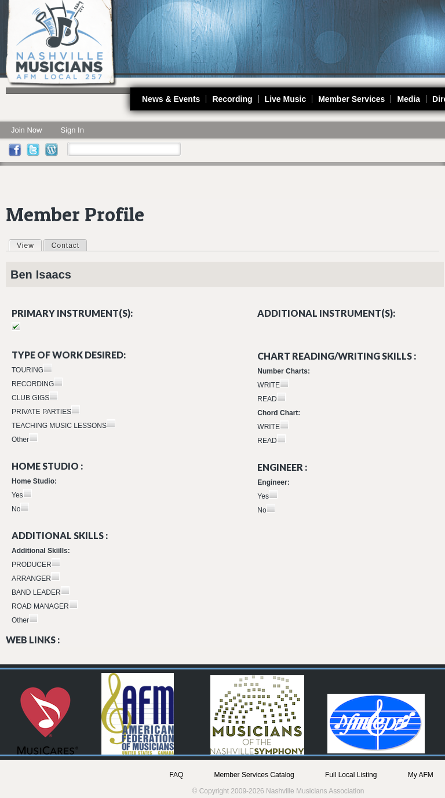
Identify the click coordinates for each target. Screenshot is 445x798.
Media (408, 99)
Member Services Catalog (254, 775)
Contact (65, 245)
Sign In (71, 130)
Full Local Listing (351, 775)
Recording (232, 99)
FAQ (176, 775)
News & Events (171, 99)
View (29, 245)
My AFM (420, 775)
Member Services (351, 99)
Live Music (286, 99)
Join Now (26, 130)
